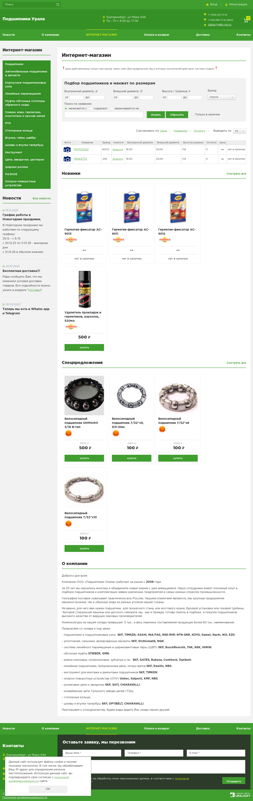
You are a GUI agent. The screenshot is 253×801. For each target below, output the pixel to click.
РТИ (8, 123)
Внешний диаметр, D (128, 91)
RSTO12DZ (81, 149)
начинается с (75, 108)
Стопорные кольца (18, 130)
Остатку (199, 131)
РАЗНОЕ (11, 174)
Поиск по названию (77, 104)
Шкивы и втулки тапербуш (24, 144)
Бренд (212, 90)
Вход (213, 4)
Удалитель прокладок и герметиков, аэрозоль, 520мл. (84, 317)
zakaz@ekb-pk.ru (219, 25)
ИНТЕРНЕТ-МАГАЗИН (101, 35)
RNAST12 (80, 159)
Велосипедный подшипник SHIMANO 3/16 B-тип (82, 424)
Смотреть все (236, 173)
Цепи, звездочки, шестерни (24, 159)
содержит (98, 108)
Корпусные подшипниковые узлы (25, 84)
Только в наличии (206, 114)
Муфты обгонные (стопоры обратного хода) (25, 102)
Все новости (42, 198)
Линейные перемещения (23, 93)
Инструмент (13, 152)
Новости (9, 35)
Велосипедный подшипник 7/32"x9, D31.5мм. (128, 424)
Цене (162, 131)
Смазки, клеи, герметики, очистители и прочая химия (25, 114)
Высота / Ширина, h (176, 91)
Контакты (243, 35)
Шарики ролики (16, 166)
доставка (34, 290)
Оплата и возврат (156, 35)
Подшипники (14, 64)
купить (84, 348)
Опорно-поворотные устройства (20, 183)
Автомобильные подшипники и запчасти (26, 73)
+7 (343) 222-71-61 (217, 14)
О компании (50, 35)
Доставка (203, 35)
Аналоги (117, 149)
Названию (180, 131)
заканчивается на (124, 108)
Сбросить (177, 114)
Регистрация (238, 4)
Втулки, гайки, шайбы (20, 137)
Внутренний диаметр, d (80, 91)
